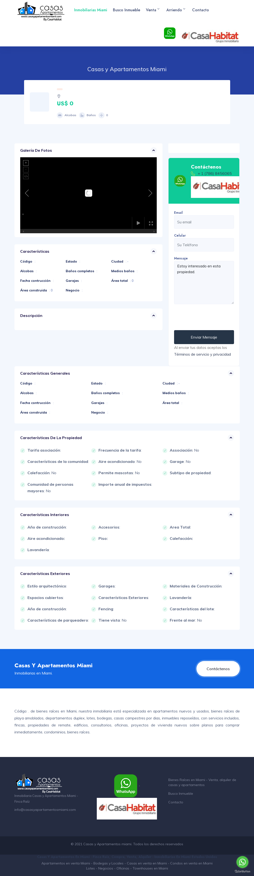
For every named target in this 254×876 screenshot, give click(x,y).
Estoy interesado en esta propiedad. (204, 282)
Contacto (200, 10)
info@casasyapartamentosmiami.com (45, 809)
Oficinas (123, 868)
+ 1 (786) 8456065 (215, 173)
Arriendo (175, 10)
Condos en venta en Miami (191, 863)
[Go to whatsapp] (242, 862)
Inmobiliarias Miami (90, 10)
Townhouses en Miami (150, 868)
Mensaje (181, 258)
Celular (180, 235)
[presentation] (210, 317)
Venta (152, 10)
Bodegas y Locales (108, 863)
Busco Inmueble (126, 10)
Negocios (105, 868)
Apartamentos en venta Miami (65, 863)
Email (178, 212)
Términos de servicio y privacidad (202, 354)
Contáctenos (218, 668)
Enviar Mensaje (204, 337)
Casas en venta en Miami (147, 863)
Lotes (90, 868)
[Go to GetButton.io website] (242, 871)
